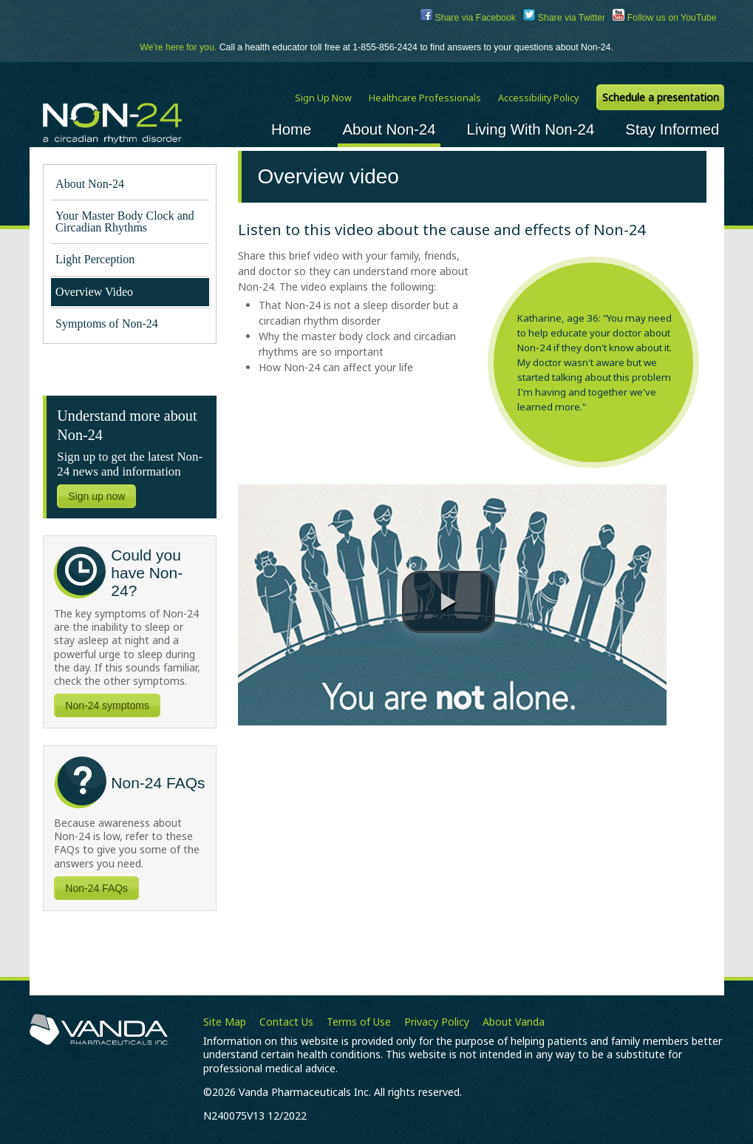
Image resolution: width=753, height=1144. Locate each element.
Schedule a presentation (660, 97)
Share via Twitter (564, 18)
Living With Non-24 (531, 129)
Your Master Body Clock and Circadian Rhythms (124, 221)
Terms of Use (359, 1022)
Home (291, 129)
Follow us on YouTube (664, 18)
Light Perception (97, 259)
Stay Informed (672, 129)
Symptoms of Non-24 (106, 323)
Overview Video (94, 291)
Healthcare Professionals (425, 98)
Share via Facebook (468, 18)
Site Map (224, 1022)
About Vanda (514, 1022)
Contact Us (286, 1022)
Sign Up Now (323, 98)
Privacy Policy (436, 1022)
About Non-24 (388, 129)
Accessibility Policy (538, 98)
